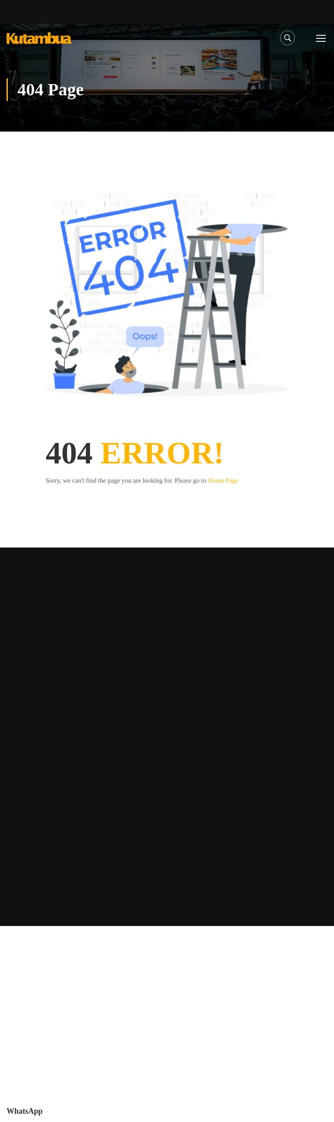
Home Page (223, 480)
